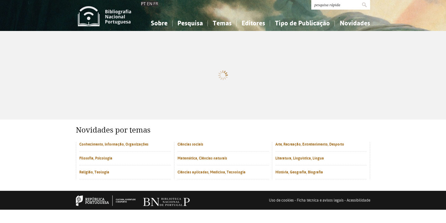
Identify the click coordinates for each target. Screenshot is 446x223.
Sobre (159, 23)
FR (155, 3)
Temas (222, 23)
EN (149, 3)
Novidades (355, 23)
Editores (253, 23)
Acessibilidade (358, 213)
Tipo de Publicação (302, 23)
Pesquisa (190, 23)
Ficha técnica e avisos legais (320, 213)
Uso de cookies (281, 213)
